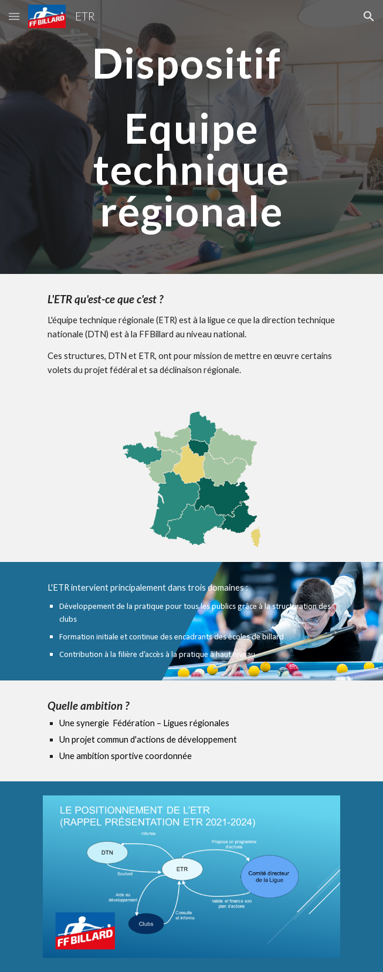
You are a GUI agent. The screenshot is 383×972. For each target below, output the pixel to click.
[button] (14, 16)
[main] (191, 137)
